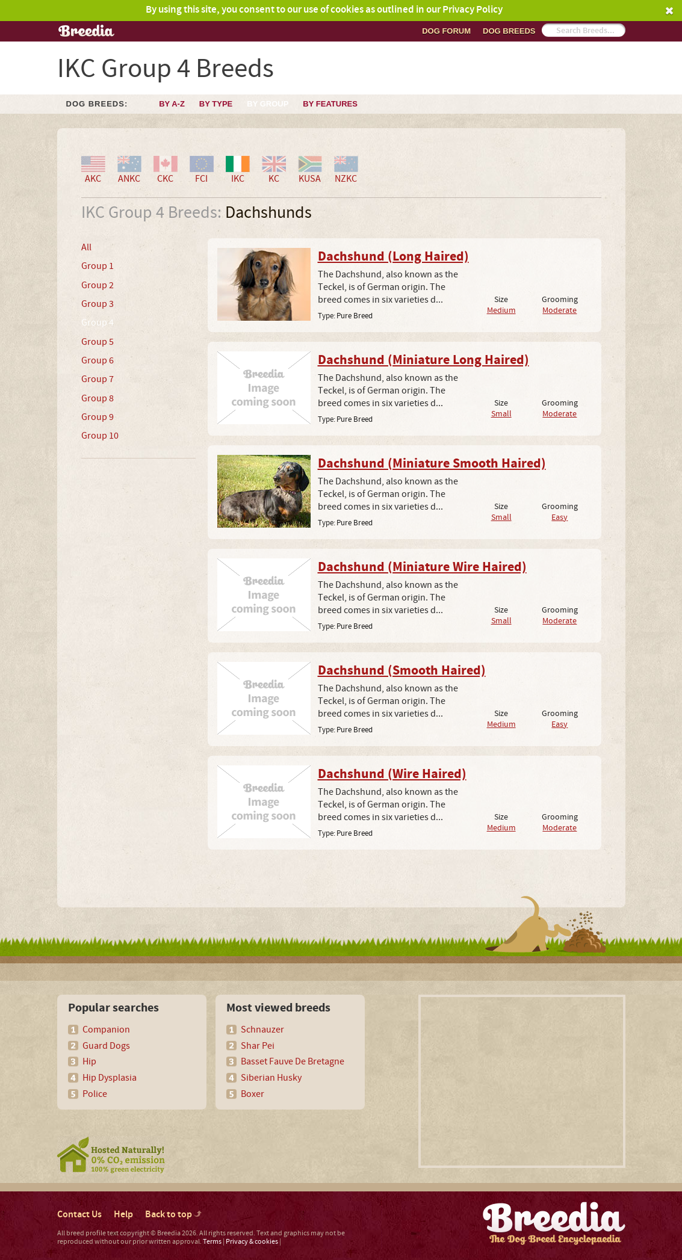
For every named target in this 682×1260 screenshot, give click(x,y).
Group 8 (97, 398)
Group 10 (100, 436)
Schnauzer (262, 1030)
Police (94, 1094)
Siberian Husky (271, 1078)
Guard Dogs (106, 1046)
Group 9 (97, 417)
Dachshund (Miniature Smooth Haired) (432, 464)
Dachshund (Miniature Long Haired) (423, 360)
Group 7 (97, 379)
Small (501, 413)
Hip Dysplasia (109, 1078)
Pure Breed (354, 316)
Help (123, 1214)
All (86, 247)
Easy (559, 517)
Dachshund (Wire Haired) (392, 774)
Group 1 (97, 266)
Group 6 (97, 360)
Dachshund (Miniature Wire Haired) (422, 567)
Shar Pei (257, 1046)
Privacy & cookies (252, 1241)
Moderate (559, 310)
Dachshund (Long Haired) (393, 257)
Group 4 (97, 323)
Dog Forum (446, 31)
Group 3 (97, 304)
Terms (212, 1241)
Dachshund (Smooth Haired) (402, 671)
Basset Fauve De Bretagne (292, 1061)
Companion (106, 1030)
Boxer (252, 1094)
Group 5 (97, 342)
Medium (501, 310)
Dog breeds (509, 31)
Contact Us (79, 1214)
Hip (89, 1061)
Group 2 (97, 285)
